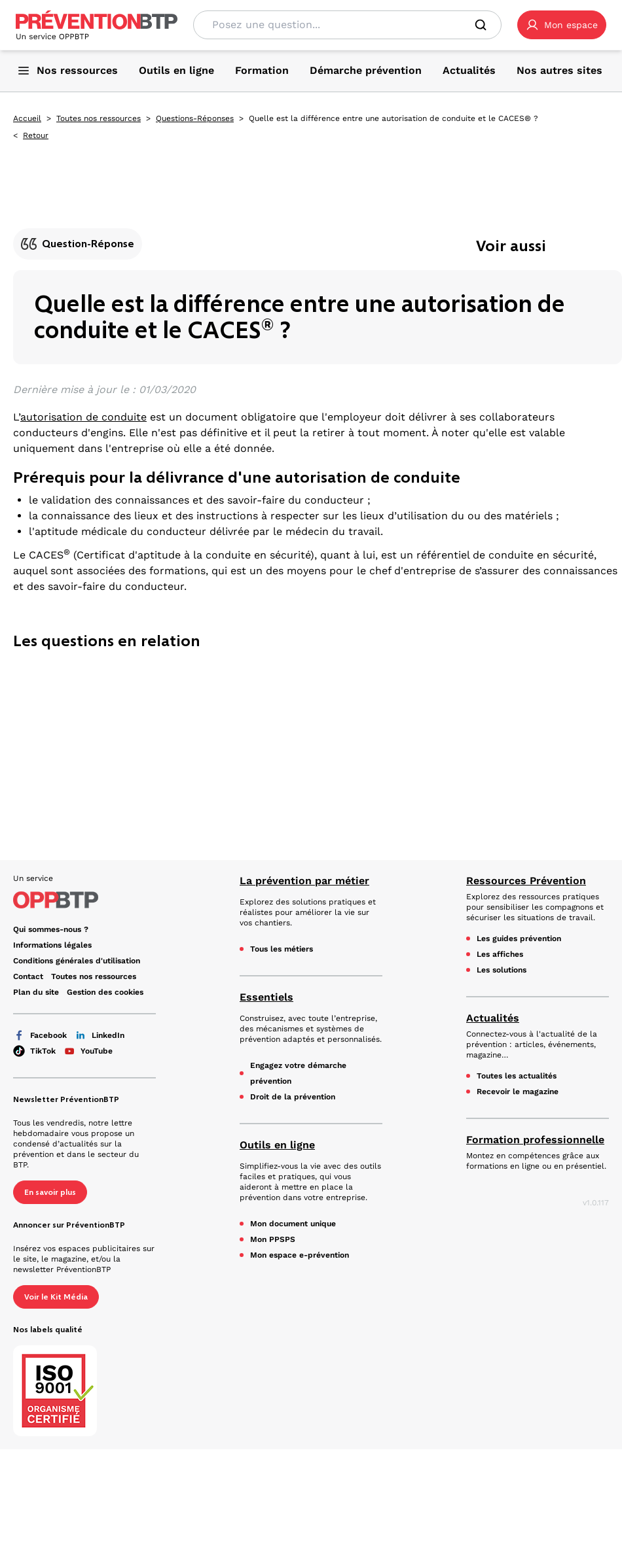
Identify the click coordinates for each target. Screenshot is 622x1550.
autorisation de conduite (83, 417)
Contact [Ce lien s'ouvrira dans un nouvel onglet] (28, 976)
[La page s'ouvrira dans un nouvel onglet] (561, 24)
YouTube (88, 1051)
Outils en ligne (277, 1145)
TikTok (34, 1051)
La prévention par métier (304, 880)
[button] (561, 24)
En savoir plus (50, 1192)
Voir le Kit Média (56, 1297)
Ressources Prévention (526, 880)
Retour (35, 135)
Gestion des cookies (105, 992)
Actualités (492, 1018)
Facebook (40, 1035)
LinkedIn (99, 1035)
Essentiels (266, 997)
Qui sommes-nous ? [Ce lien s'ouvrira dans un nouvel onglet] (50, 929)
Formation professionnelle (535, 1139)
